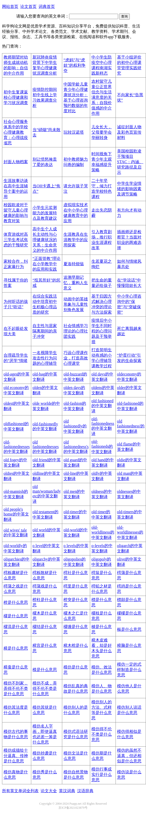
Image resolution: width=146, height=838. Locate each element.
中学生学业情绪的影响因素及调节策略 (129, 188)
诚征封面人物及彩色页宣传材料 (129, 132)
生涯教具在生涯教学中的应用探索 (75, 239)
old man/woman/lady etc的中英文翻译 (47, 494)
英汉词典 (67, 791)
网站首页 (10, 6)
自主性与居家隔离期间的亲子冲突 (45, 331)
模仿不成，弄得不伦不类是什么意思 (45, 688)
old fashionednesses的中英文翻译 (46, 447)
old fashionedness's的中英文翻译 (76, 447)
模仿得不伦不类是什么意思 (101, 734)
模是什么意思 (45, 669)
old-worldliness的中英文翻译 (102, 532)
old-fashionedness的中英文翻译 (102, 426)
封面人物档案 (16, 162)
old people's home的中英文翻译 (16, 514)
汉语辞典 (85, 791)
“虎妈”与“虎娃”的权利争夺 (74, 65)
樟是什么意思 (16, 648)
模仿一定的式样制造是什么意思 (129, 669)
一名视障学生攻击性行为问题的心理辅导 (45, 358)
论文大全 (49, 791)
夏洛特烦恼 (73, 264)
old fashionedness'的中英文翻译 (131, 426)
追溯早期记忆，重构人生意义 (75, 282)
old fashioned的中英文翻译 (102, 406)
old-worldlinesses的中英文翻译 (130, 532)
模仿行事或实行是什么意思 (101, 774)
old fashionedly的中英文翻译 (75, 426)
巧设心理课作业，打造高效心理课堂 (75, 358)
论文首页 (28, 6)
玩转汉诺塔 (73, 132)
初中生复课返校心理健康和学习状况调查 (16, 97)
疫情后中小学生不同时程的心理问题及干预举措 (101, 331)
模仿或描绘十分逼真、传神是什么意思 (16, 755)
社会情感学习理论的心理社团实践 (75, 331)
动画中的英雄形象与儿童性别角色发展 (75, 304)
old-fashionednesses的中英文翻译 (17, 447)
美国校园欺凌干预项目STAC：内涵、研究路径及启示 (130, 162)
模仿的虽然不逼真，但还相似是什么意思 (129, 755)
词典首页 (47, 6)
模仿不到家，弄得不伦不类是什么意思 (16, 688)
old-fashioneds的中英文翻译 (102, 446)
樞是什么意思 (129, 629)
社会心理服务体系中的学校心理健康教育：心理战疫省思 (16, 132)
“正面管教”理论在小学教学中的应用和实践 (46, 263)
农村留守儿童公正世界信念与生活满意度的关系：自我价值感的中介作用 (101, 97)
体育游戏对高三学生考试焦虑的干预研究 (16, 239)
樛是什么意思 (16, 616)
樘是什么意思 (16, 602)
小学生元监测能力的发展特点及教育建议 (45, 212)
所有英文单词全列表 (20, 791)
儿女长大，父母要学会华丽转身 (101, 132)
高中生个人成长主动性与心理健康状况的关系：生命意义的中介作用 (45, 240)
